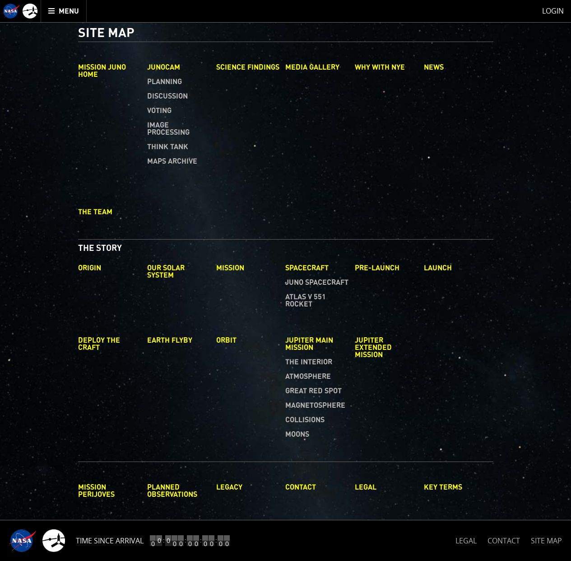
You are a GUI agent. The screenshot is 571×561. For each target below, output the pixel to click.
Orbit (226, 340)
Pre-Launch (377, 268)
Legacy (229, 487)
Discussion (167, 96)
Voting (159, 110)
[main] (285, 280)
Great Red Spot (313, 391)
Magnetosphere (315, 405)
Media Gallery (312, 67)
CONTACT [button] (503, 541)
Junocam (163, 67)
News (434, 67)
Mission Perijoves (96, 491)
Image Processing (168, 129)
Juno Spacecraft (316, 282)
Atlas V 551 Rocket (305, 300)
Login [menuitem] (553, 11)
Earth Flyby (169, 340)
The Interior (308, 362)
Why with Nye (380, 67)
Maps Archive (172, 161)
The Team (95, 212)
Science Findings (247, 67)
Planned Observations (172, 491)
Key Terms (443, 487)
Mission (230, 268)
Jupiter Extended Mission (373, 347)
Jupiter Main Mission (309, 344)
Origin (89, 268)
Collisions (305, 420)
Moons (297, 434)
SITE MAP (546, 541)
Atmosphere (308, 376)
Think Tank (167, 147)
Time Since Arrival (110, 540)
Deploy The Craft (99, 344)
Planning (164, 81)
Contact (300, 487)
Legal (365, 487)
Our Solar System (166, 271)
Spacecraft (307, 268)
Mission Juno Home (102, 71)
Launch (438, 268)
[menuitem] (64, 11)
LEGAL (466, 539)
